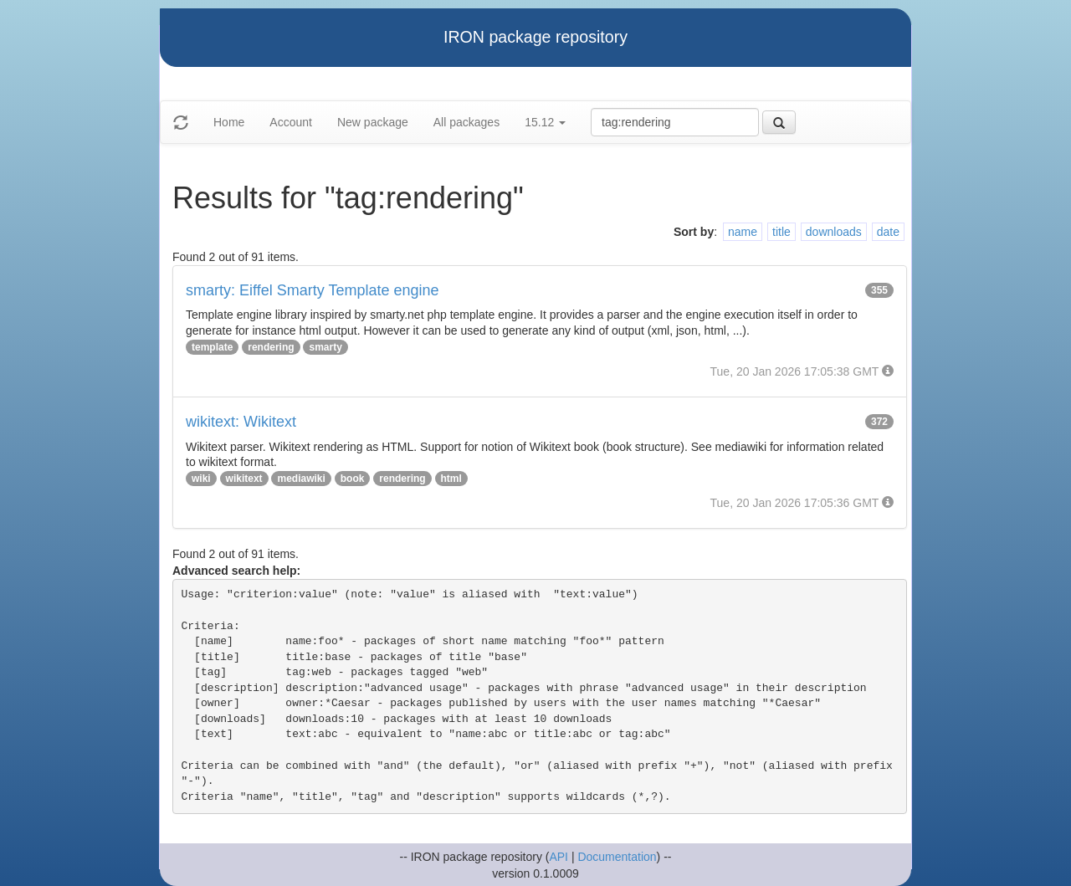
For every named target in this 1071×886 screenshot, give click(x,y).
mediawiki (301, 478)
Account (290, 122)
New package (372, 122)
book (353, 478)
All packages (466, 122)
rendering (271, 347)
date (888, 231)
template (212, 347)
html (451, 478)
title (781, 231)
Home (228, 122)
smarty (325, 347)
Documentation (616, 856)
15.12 (545, 122)
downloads (834, 231)
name (742, 231)
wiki (201, 478)
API (558, 856)
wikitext (244, 478)
